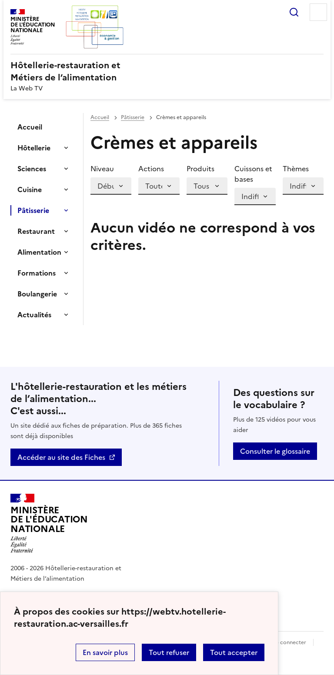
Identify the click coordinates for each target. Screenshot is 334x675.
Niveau (102, 168)
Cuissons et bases (253, 173)
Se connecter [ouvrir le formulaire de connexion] (289, 642)
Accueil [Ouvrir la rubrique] (29, 127)
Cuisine (29, 189)
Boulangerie (37, 294)
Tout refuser (169, 652)
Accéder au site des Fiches (61, 457)
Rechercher (294, 12)
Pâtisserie (33, 210)
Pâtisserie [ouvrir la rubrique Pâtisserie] (132, 117)
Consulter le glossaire (275, 451)
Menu (318, 12)
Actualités (34, 314)
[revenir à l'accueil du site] (167, 71)
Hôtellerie (33, 148)
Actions (151, 168)
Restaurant (36, 231)
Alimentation (39, 252)
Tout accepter (233, 652)
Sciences (31, 168)
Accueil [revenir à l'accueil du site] (99, 117)
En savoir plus (105, 652)
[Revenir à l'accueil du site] (49, 523)
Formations (36, 273)
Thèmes (296, 168)
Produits (200, 168)
